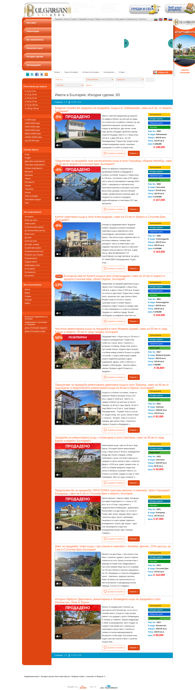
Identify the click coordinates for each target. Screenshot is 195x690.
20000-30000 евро (32, 127)
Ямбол (27, 303)
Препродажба (155, 114)
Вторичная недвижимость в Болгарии (36, 318)
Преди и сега (100, 19)
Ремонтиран (155, 180)
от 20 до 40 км (31, 98)
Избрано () (163, 72)
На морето (29, 217)
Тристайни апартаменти (35, 165)
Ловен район (30, 224)
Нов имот (153, 127)
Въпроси (110, 19)
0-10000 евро (30, 120)
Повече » (133, 153)
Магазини (29, 175)
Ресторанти (29, 182)
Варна (27, 293)
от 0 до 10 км (30, 91)
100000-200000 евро (33, 137)
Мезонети (29, 172)
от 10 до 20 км (31, 95)
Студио (28, 158)
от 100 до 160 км (32, 108)
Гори (27, 203)
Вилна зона (29, 234)
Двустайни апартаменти (35, 161)
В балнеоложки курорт (34, 227)
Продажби (59, 19)
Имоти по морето (70, 19)
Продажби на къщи (86, 19)
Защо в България (71, 72)
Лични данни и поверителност (126, 19)
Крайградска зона (32, 265)
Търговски (29, 189)
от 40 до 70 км (31, 101)
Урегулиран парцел (33, 199)
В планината (30, 272)
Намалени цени (156, 123)
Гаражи (28, 186)
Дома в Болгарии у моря (35, 331)
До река (28, 237)
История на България (90, 72)
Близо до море (31, 220)
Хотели (28, 192)
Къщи (27, 154)
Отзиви (122, 72)
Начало (57, 72)
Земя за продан (31, 196)
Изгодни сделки (156, 119)
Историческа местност (34, 251)
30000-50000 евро (32, 130)
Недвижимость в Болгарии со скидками (36, 323)
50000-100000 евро (33, 134)
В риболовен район (33, 248)
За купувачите (108, 72)
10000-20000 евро (32, 123)
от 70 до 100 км (31, 105)
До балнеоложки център (35, 230)
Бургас (27, 289)
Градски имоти (31, 262)
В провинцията (31, 258)
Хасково (28, 300)
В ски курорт (30, 269)
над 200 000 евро (32, 141)
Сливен (28, 296)
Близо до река (31, 241)
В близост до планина (34, 255)
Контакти (142, 19)
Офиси (28, 179)
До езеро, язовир (32, 244)
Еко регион (29, 276)
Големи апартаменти (33, 168)
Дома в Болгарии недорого (36, 328)
